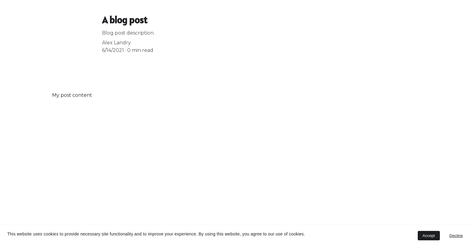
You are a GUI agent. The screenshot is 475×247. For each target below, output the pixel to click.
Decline (456, 235)
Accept (429, 235)
